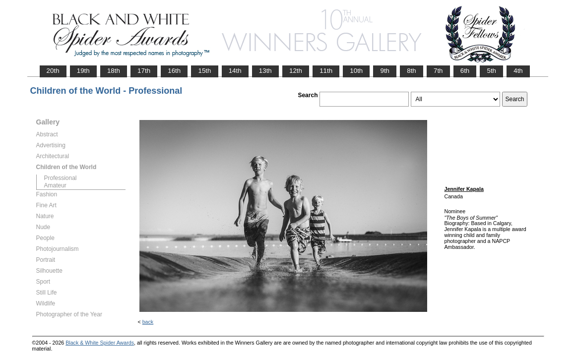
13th (265, 70)
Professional (60, 178)
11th (326, 70)
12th (296, 70)
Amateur (55, 185)
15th (204, 70)
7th (438, 70)
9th (385, 70)
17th (144, 70)
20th (53, 70)
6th (465, 70)
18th (114, 70)
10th (356, 70)
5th (491, 70)
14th (235, 70)
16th (174, 70)
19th (83, 70)
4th (518, 70)
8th (411, 70)
